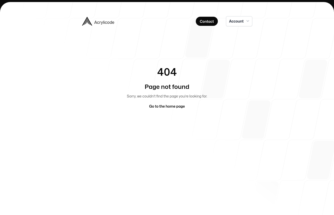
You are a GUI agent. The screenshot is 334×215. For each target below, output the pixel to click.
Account (239, 21)
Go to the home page (167, 106)
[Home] (122, 21)
